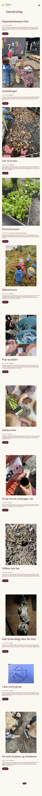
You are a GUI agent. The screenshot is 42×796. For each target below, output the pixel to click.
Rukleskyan (11, 95)
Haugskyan (10, 434)
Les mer (5, 33)
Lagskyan (10, 25)
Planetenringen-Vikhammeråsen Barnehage (18, 233)
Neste (25, 783)
